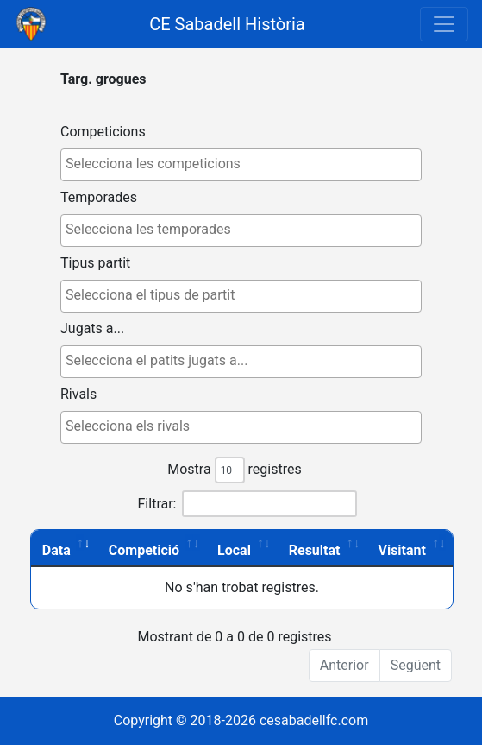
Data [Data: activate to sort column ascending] (56, 550)
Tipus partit (95, 263)
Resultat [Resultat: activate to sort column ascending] (315, 550)
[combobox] (241, 164)
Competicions (103, 131)
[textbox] (245, 164)
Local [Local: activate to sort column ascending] (234, 550)
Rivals (78, 394)
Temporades (98, 197)
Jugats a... (92, 328)
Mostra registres (234, 470)
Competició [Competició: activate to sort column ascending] (144, 550)
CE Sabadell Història (227, 24)
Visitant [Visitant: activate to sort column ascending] (402, 550)
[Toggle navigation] (444, 24)
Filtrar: (248, 503)
